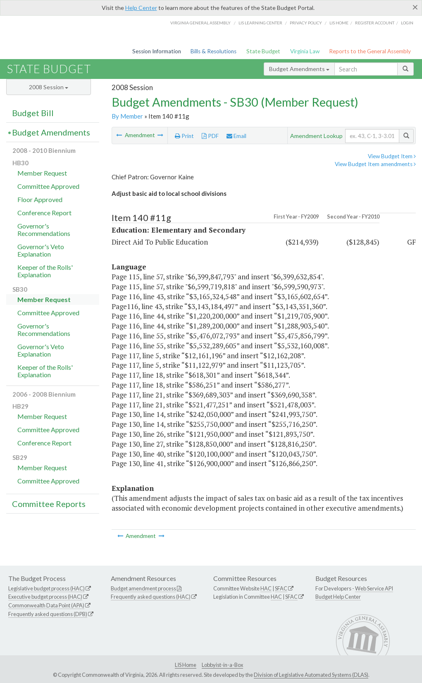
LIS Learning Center (260, 22)
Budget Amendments (299, 68)
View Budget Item (392, 156)
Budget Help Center (338, 596)
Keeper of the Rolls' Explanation (45, 270)
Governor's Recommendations (43, 229)
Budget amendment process (143, 588)
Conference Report (44, 213)
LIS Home (185, 665)
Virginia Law (304, 51)
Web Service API (374, 588)
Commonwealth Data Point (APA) (46, 605)
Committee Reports (49, 504)
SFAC (281, 588)
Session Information (156, 51)
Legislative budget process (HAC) (46, 588)
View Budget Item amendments (375, 164)
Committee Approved (48, 186)
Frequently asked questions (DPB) (47, 614)
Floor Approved (39, 199)
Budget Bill (33, 113)
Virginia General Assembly (200, 22)
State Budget (263, 51)
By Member (127, 116)
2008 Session (48, 86)
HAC (266, 588)
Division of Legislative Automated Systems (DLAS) (311, 674)
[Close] (415, 7)
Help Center (141, 7)
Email (236, 136)
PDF (210, 136)
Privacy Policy (306, 22)
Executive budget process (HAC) (45, 596)
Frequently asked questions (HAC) (151, 596)
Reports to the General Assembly (370, 51)
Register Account (374, 22)
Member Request (42, 173)
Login (407, 22)
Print (184, 136)
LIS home (338, 22)
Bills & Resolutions (213, 51)
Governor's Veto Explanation (40, 250)
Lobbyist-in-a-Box (222, 665)
